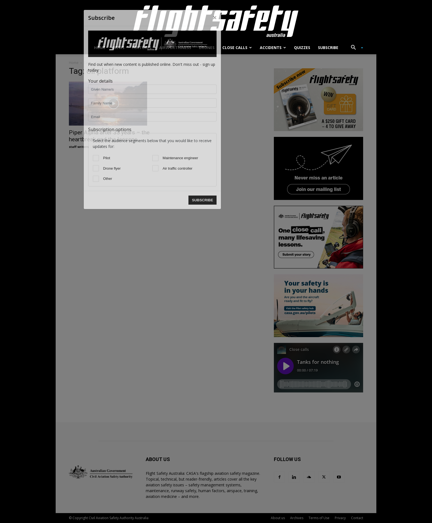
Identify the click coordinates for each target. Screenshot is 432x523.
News (119, 47)
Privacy (340, 518)
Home (100, 47)
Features (142, 47)
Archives (296, 518)
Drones (207, 47)
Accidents (273, 47)
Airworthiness (175, 47)
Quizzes (302, 47)
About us (278, 518)
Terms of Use (319, 518)
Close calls (237, 47)
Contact (357, 518)
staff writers (79, 147)
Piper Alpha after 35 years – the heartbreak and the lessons (109, 136)
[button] (355, 48)
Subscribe (328, 47)
